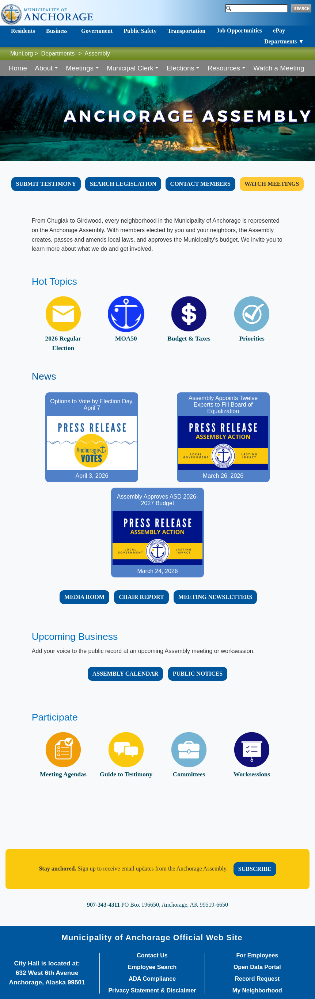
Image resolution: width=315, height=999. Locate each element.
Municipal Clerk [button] (130, 68)
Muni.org (21, 53)
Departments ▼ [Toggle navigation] (284, 41)
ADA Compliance (152, 979)
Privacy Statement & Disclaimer (152, 991)
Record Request (257, 979)
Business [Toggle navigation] (57, 31)
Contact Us (152, 955)
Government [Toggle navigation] (97, 31)
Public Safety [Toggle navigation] (140, 31)
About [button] (44, 68)
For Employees (257, 955)
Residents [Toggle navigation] (23, 31)
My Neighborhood (257, 991)
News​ (44, 376)
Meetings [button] (80, 68)
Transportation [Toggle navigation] (186, 31)
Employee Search (152, 967)
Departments (58, 53)
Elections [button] (180, 68)
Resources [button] (224, 68)
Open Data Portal (257, 967)
